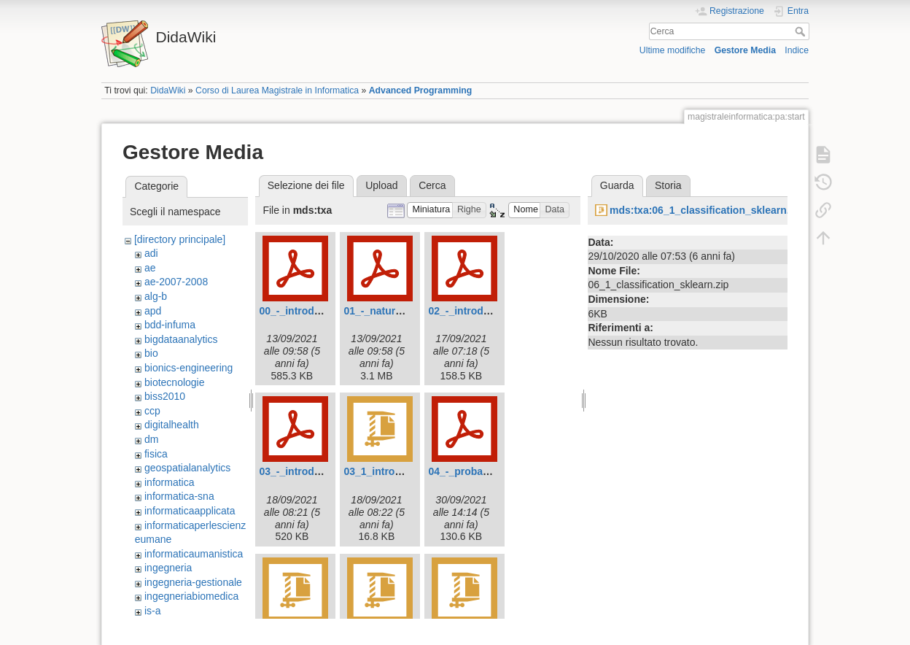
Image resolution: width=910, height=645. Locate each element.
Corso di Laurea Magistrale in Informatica (277, 90)
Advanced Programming (420, 90)
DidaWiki (167, 90)
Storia (668, 185)
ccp (152, 411)
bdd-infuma (169, 325)
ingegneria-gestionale (193, 582)
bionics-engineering (188, 368)
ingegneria (168, 567)
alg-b (155, 296)
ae (150, 268)
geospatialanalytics (187, 468)
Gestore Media (745, 50)
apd (152, 311)
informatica (169, 482)
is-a (152, 611)
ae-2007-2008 (176, 281)
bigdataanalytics (180, 339)
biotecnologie (174, 382)
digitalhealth (171, 424)
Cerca (802, 31)
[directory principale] (179, 239)
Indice (797, 50)
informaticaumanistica (193, 554)
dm (151, 439)
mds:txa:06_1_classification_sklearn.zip (707, 210)
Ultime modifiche (672, 50)
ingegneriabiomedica (191, 596)
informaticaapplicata (190, 511)
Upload (381, 185)
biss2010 (164, 396)
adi (151, 253)
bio (151, 353)
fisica (156, 454)
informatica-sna (179, 496)
